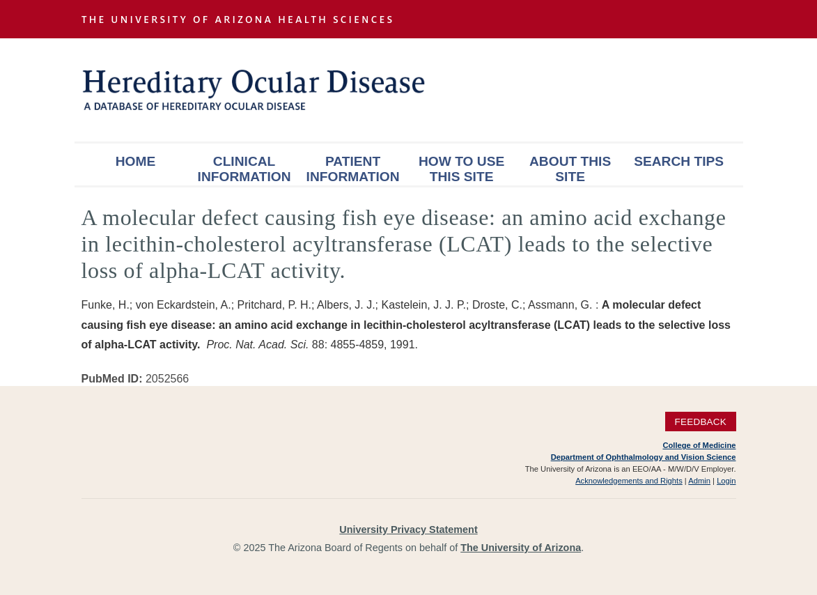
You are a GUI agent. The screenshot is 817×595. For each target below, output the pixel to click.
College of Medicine (699, 445)
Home (136, 161)
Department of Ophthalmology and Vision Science (643, 457)
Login (726, 481)
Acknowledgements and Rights (629, 481)
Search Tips (679, 161)
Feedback (700, 422)
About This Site (570, 169)
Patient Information (353, 169)
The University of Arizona (520, 547)
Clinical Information (244, 169)
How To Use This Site (461, 169)
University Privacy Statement (408, 529)
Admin (699, 481)
